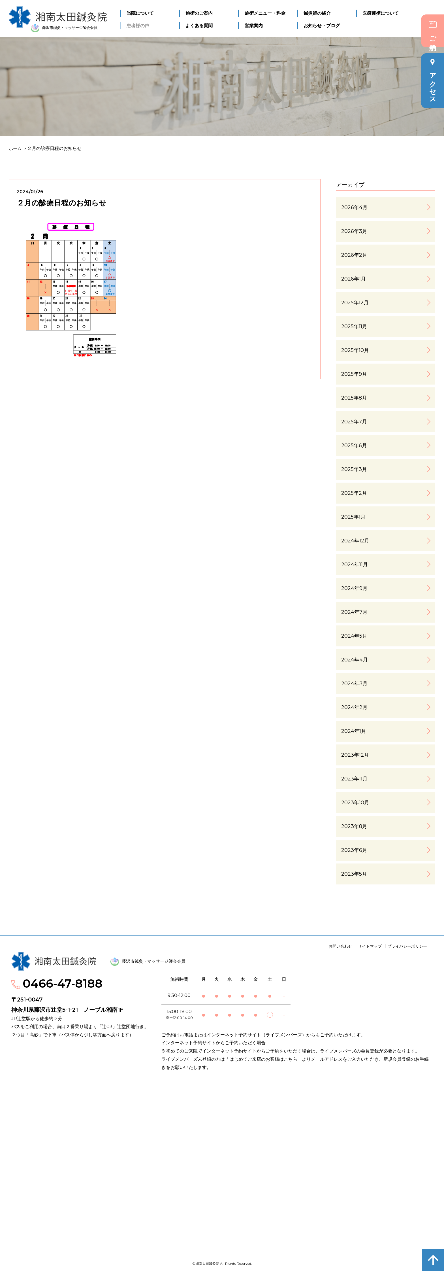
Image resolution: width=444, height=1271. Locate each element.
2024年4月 (354, 660)
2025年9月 (354, 374)
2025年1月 (353, 517)
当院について (140, 13)
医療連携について (380, 13)
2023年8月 (354, 826)
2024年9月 (354, 588)
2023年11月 (354, 779)
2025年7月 (354, 422)
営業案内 (253, 25)
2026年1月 (353, 279)
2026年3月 (354, 231)
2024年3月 (354, 683)
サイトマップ (370, 946)
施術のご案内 (199, 13)
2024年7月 (354, 612)
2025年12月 (355, 303)
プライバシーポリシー (407, 946)
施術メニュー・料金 (264, 13)
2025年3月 (354, 469)
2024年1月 (353, 731)
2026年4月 (354, 207)
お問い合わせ (340, 946)
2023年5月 (354, 874)
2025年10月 (355, 350)
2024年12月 (355, 541)
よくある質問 (199, 25)
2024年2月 (354, 707)
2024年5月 (354, 636)
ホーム (15, 148)
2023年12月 (355, 755)
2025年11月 (354, 326)
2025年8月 (354, 398)
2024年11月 (354, 564)
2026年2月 (354, 255)
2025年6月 (354, 445)
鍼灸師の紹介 (317, 13)
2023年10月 (355, 802)
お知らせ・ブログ (322, 25)
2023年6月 (354, 850)
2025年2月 (354, 493)
